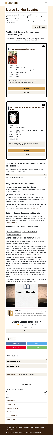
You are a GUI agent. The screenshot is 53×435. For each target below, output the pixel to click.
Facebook (16, 343)
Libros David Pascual (13, 366)
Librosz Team (18, 310)
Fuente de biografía (11, 222)
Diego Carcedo (11, 412)
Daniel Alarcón (11, 419)
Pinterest (16, 347)
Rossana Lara (11, 404)
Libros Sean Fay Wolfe (13, 361)
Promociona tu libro (20, 432)
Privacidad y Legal (30, 432)
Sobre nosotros (10, 432)
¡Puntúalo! (26, 331)
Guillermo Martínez (12, 408)
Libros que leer (26, 384)
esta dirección (34, 209)
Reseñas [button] (26, 92)
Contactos (38, 432)
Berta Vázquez (11, 400)
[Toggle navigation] (46, 3)
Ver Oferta (26, 88)
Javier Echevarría (12, 415)
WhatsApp (37, 347)
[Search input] (26, 393)
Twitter (37, 343)
